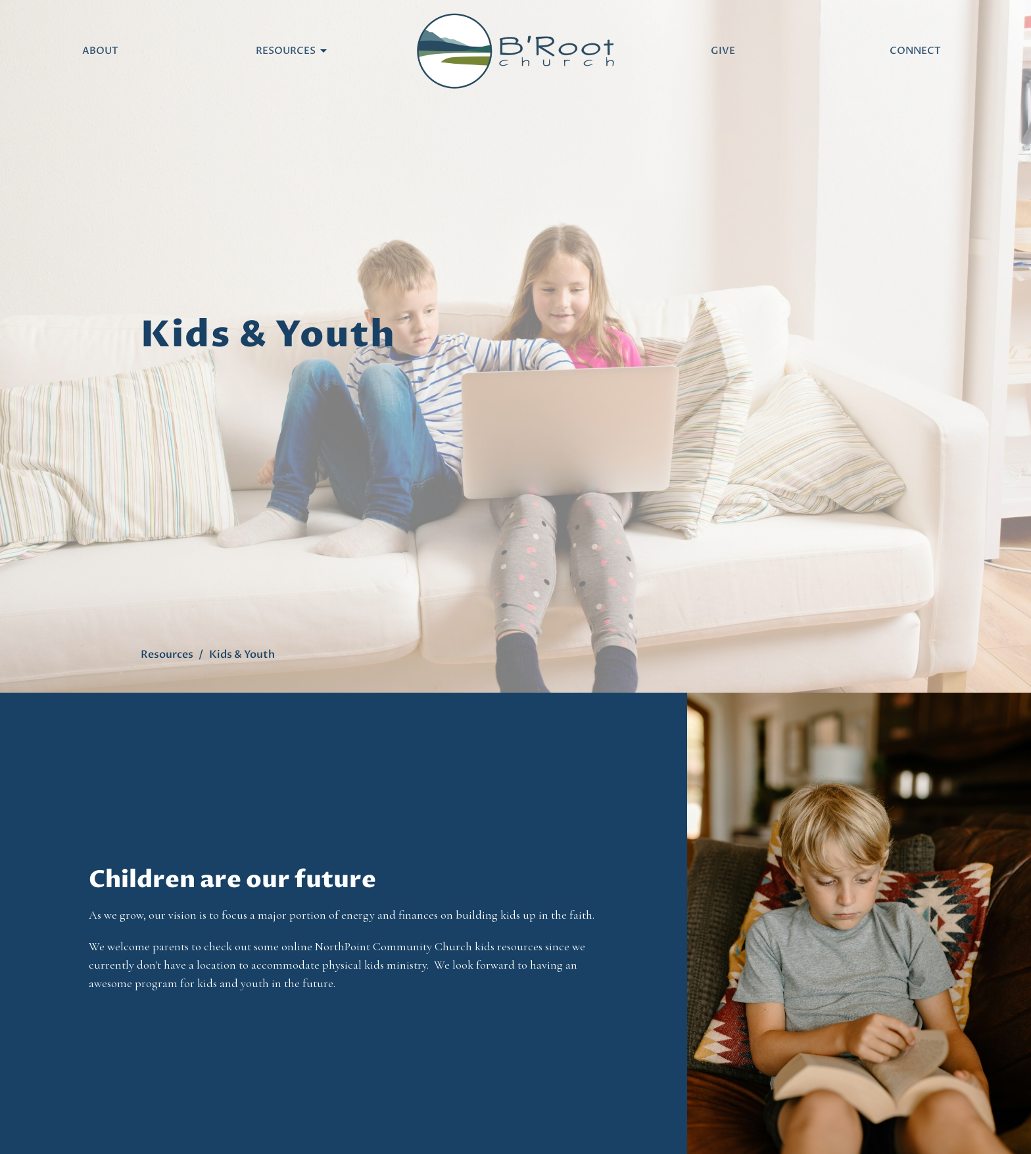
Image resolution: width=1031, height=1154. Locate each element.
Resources (292, 51)
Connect (915, 50)
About (100, 50)
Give (723, 50)
